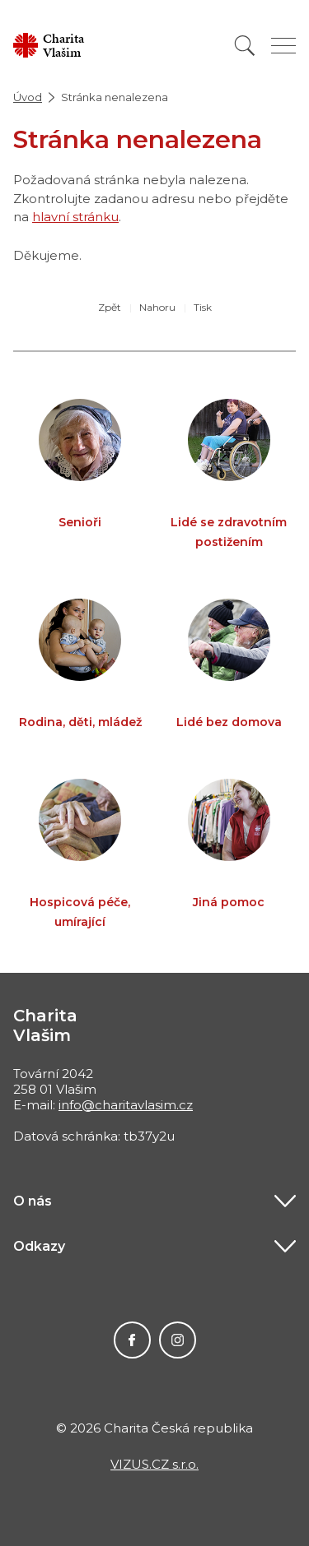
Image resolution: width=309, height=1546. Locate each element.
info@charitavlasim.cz (126, 1105)
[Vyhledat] (245, 45)
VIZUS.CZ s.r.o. (154, 1464)
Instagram (177, 1340)
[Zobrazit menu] (283, 45)
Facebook (132, 1340)
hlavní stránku (75, 216)
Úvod (27, 97)
